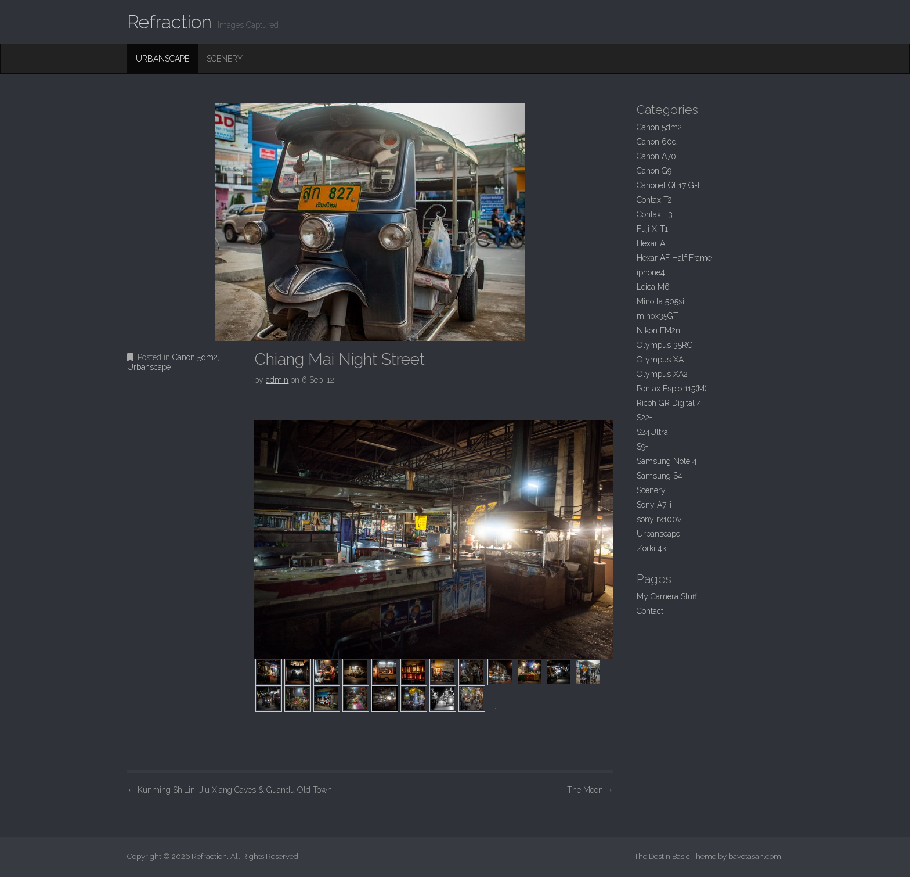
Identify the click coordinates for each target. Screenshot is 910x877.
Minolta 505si (660, 301)
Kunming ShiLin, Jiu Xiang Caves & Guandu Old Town (229, 790)
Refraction (169, 22)
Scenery (225, 58)
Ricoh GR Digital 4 (669, 403)
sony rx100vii (661, 519)
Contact (650, 611)
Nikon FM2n (658, 330)
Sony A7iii (654, 504)
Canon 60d (657, 141)
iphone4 (651, 272)
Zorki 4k (651, 548)
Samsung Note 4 (667, 461)
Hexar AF (653, 243)
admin (277, 379)
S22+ (644, 417)
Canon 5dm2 (195, 357)
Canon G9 (654, 170)
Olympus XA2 (662, 374)
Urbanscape (162, 58)
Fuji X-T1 (652, 228)
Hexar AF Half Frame (674, 258)
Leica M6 (653, 287)
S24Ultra (652, 432)
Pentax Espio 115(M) (672, 388)
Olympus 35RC (664, 345)
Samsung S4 (659, 475)
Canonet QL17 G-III (670, 185)
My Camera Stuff (667, 596)
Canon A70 (656, 156)
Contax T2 (654, 199)
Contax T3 (655, 214)
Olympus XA (660, 359)
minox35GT (657, 316)
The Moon (590, 790)
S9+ (642, 446)
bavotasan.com (754, 856)
